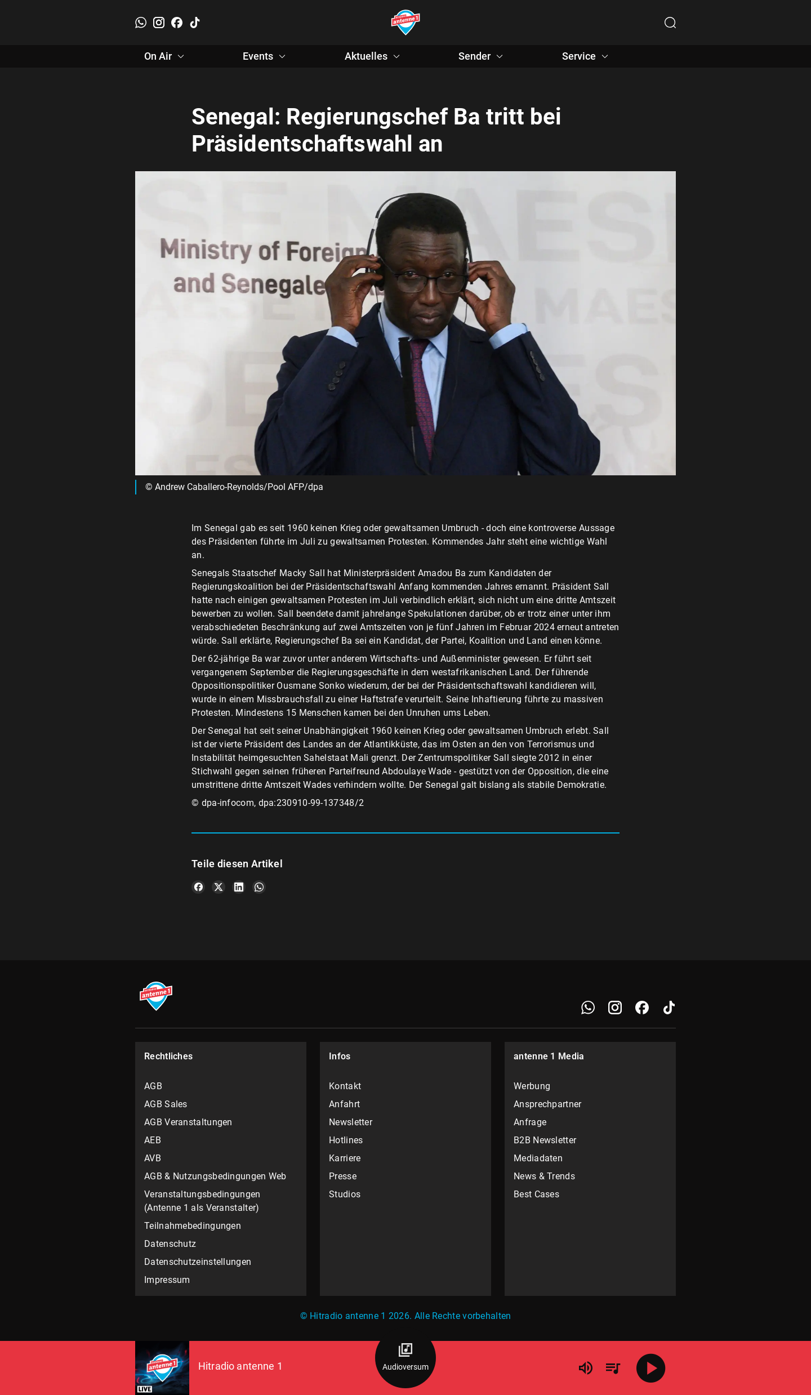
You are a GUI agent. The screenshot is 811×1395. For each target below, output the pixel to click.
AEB (152, 1140)
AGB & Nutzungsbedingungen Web (215, 1176)
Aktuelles (374, 56)
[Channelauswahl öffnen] (670, 23)
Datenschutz (170, 1243)
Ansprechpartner (548, 1104)
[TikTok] (194, 22)
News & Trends (544, 1176)
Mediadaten (538, 1158)
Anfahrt (344, 1104)
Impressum (167, 1279)
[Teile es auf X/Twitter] (218, 887)
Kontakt (345, 1086)
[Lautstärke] (586, 1368)
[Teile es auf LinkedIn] (239, 887)
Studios (344, 1194)
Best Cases (536, 1194)
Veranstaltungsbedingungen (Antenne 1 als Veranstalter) (202, 1201)
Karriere (344, 1158)
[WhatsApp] (140, 22)
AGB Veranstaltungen (188, 1122)
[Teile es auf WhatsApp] (259, 887)
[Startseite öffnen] (405, 22)
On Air (166, 56)
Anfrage (530, 1122)
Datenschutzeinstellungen (197, 1261)
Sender (482, 56)
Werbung (532, 1086)
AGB (153, 1086)
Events (266, 56)
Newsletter (350, 1122)
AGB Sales (166, 1104)
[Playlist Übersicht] (613, 1368)
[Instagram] (158, 22)
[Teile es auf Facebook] (198, 887)
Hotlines (346, 1140)
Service (587, 56)
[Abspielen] (651, 1368)
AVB (152, 1158)
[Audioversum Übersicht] (405, 1357)
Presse (343, 1176)
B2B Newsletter (545, 1140)
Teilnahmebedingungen (192, 1225)
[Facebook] (176, 22)
